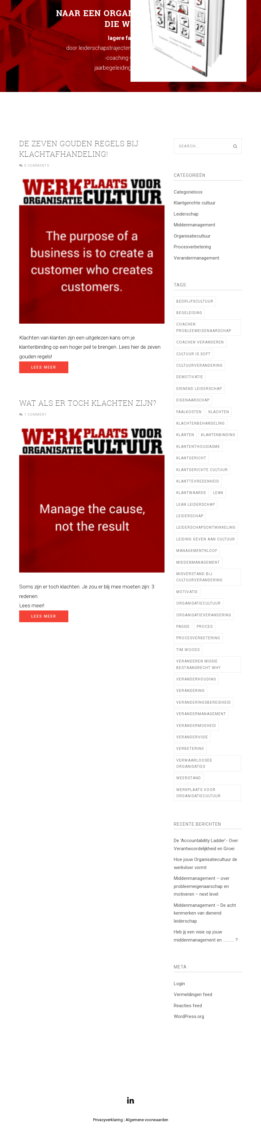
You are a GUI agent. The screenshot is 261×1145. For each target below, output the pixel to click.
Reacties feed (188, 1005)
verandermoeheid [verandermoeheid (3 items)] (196, 725)
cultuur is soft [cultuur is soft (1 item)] (193, 354)
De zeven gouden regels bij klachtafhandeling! (79, 148)
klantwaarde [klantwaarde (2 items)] (191, 493)
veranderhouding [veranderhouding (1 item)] (196, 679)
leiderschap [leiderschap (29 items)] (189, 516)
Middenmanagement (194, 225)
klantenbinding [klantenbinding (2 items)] (218, 435)
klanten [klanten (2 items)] (185, 435)
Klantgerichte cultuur (195, 203)
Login (179, 983)
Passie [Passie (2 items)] (183, 626)
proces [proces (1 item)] (205, 626)
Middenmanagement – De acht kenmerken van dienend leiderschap (205, 913)
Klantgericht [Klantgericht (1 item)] (191, 458)
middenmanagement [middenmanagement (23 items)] (198, 562)
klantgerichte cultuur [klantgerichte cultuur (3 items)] (202, 470)
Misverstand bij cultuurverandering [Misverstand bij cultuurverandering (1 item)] (199, 577)
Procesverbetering (192, 247)
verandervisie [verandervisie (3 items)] (192, 737)
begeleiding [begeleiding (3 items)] (189, 313)
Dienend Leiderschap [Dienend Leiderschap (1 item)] (199, 389)
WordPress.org (189, 1016)
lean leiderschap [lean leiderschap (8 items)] (195, 504)
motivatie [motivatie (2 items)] (187, 592)
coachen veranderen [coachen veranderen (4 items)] (200, 342)
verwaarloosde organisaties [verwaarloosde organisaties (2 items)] (194, 763)
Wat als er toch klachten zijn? (88, 403)
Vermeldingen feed (193, 994)
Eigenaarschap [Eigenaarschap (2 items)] (193, 400)
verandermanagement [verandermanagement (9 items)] (201, 714)
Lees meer (43, 367)
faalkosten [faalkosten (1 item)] (189, 412)
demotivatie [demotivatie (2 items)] (189, 377)
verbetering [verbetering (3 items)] (190, 748)
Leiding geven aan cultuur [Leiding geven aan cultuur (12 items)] (205, 539)
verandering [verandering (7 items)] (190, 690)
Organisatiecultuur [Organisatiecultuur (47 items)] (198, 603)
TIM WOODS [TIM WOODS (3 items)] (188, 650)
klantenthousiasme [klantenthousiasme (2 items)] (198, 446)
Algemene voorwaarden (147, 1119)
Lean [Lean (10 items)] (218, 493)
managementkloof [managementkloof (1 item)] (196, 550)
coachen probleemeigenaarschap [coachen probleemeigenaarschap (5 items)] (203, 327)
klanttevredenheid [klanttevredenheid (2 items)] (197, 481)
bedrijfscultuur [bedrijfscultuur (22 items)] (194, 301)
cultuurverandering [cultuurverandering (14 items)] (199, 365)
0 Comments (36, 166)
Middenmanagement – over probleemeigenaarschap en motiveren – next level (201, 886)
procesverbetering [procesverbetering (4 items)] (198, 638)
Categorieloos (188, 192)
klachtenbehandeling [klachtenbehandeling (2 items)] (200, 423)
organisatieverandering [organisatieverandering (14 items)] (203, 615)
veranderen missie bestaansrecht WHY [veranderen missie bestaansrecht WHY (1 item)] (198, 664)
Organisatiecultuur (192, 236)
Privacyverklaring (108, 1119)
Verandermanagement (196, 258)
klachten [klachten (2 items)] (218, 412)
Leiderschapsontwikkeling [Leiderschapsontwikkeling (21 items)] (206, 527)
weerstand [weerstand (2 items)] (188, 778)
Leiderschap (186, 214)
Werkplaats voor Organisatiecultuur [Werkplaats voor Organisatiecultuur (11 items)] (198, 793)
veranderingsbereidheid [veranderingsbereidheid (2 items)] (203, 702)
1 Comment (35, 415)
